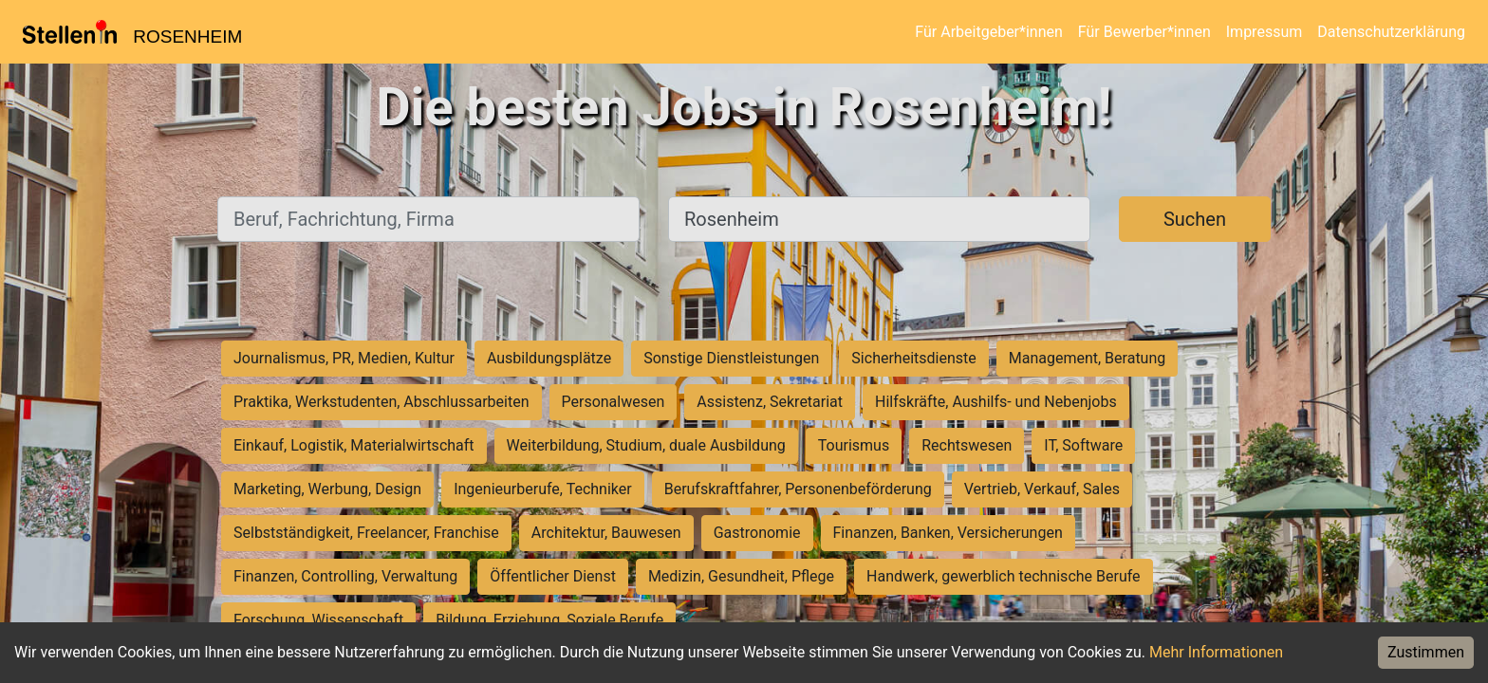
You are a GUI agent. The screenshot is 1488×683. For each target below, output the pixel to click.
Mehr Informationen (1216, 652)
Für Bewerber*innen (1144, 32)
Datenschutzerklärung (1391, 32)
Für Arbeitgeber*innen (988, 32)
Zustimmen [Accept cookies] (1425, 652)
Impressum (1264, 32)
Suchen (1194, 219)
